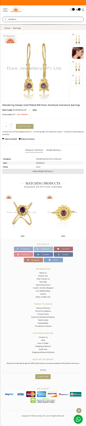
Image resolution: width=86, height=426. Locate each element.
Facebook (23, 249)
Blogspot (33, 260)
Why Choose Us (43, 279)
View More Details (43, 171)
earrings (17, 28)
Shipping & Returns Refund (43, 352)
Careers (43, 294)
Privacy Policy (43, 314)
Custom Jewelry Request (43, 288)
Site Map (43, 282)
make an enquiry (27, 139)
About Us (43, 273)
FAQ (43, 340)
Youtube (63, 249)
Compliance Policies (43, 326)
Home (7, 28)
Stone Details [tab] (53, 150)
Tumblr (63, 254)
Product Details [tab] (34, 150)
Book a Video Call (43, 297)
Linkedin (43, 254)
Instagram (43, 249)
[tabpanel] (22, 216)
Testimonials (43, 320)
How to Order (43, 343)
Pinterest (23, 254)
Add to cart (24, 126)
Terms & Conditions (43, 311)
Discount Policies (43, 308)
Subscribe (43, 376)
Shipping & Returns (43, 346)
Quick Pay (43, 349)
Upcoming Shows (43, 285)
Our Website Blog (43, 291)
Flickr (53, 260)
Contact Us (43, 337)
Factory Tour (43, 276)
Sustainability (43, 323)
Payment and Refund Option (43, 317)
